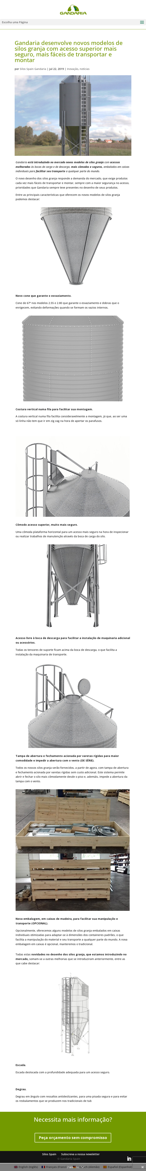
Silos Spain (49, 1154)
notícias (85, 69)
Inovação (72, 69)
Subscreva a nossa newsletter (80, 1154)
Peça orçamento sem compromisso (73, 1137)
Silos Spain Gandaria (33, 69)
